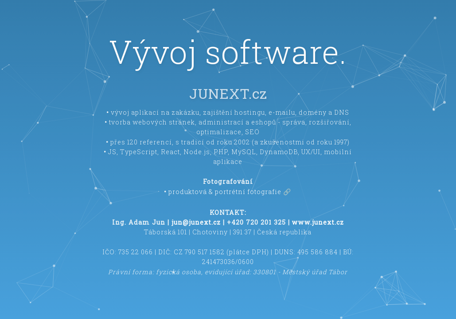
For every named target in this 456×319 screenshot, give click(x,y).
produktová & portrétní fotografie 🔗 (230, 191)
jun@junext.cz (196, 222)
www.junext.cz (318, 222)
